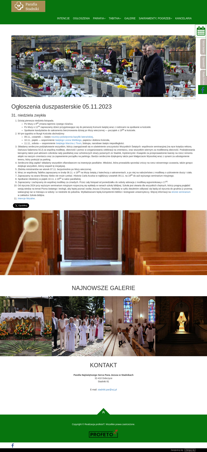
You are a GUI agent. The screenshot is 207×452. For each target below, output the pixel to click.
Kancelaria (183, 18)
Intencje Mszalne (26, 198)
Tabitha (115, 18)
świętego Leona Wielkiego (68, 140)
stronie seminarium (181, 192)
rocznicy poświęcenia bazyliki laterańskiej (72, 137)
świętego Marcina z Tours (69, 143)
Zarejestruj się (177, 450)
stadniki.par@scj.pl (107, 389)
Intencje (63, 18)
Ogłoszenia (81, 18)
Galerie (130, 18)
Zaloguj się (190, 450)
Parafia (99, 18)
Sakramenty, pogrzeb (155, 18)
